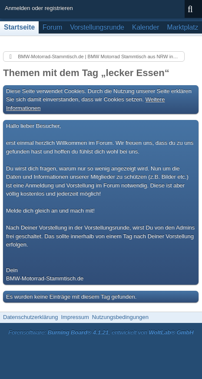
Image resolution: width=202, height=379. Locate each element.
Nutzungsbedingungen (120, 317)
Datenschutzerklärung (30, 317)
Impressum (75, 317)
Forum (52, 27)
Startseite (19, 27)
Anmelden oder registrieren (39, 8)
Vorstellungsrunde (97, 27)
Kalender (145, 27)
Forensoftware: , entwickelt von (100, 332)
